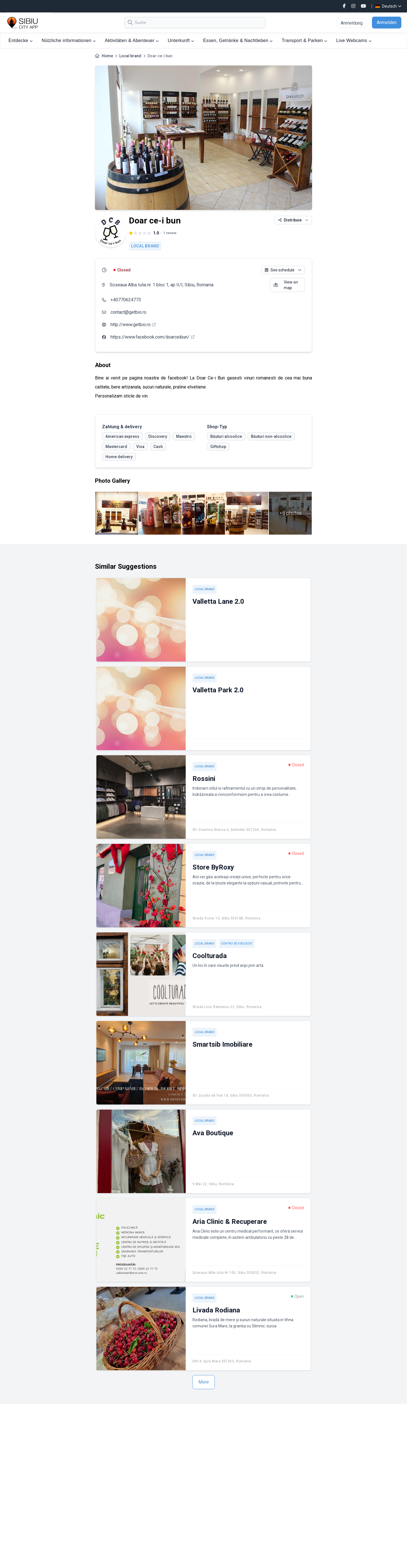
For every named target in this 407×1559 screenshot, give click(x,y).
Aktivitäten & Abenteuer (132, 40)
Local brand (130, 56)
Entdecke (20, 40)
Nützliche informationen (69, 40)
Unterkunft (181, 40)
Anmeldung (352, 23)
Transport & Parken (304, 40)
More (203, 1382)
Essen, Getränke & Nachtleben (238, 40)
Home (107, 56)
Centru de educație (236, 943)
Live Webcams (353, 40)
